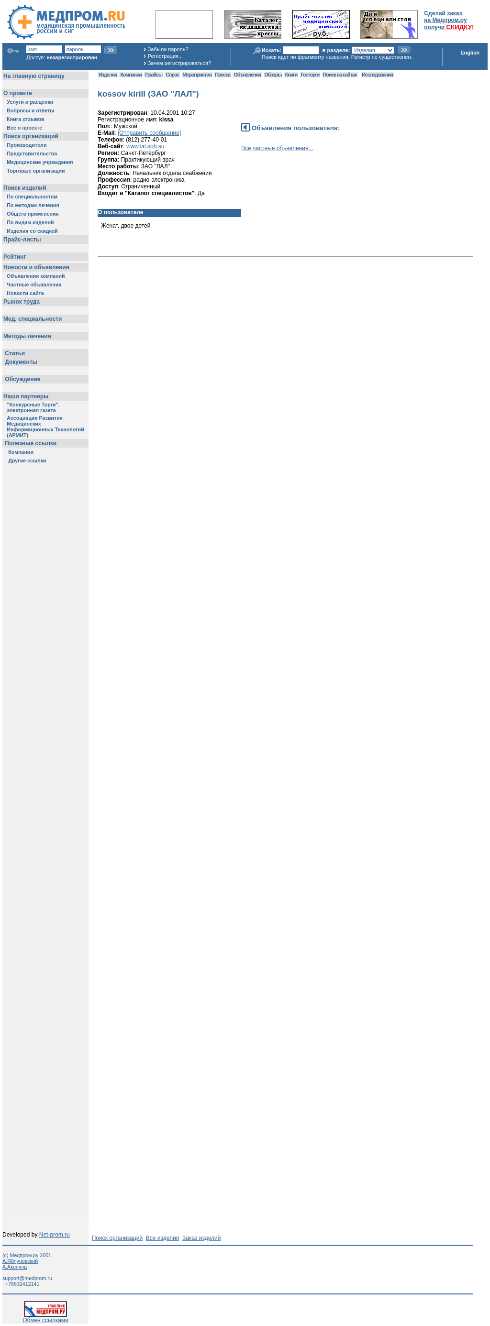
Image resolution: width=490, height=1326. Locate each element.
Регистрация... (165, 56)
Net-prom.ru (54, 1234)
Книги (291, 74)
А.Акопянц (14, 1267)
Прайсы (153, 74)
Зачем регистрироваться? (179, 63)
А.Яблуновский (20, 1261)
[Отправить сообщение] (149, 133)
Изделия (108, 74)
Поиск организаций (117, 1238)
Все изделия (162, 1238)
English (469, 52)
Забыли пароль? (168, 49)
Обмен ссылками (45, 1318)
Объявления (247, 74)
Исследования (377, 74)
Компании (131, 74)
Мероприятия (197, 74)
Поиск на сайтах (340, 74)
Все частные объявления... (277, 148)
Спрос (172, 74)
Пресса (222, 74)
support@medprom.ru (27, 1278)
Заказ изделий (201, 1238)
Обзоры (273, 74)
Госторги (310, 74)
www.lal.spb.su (145, 146)
